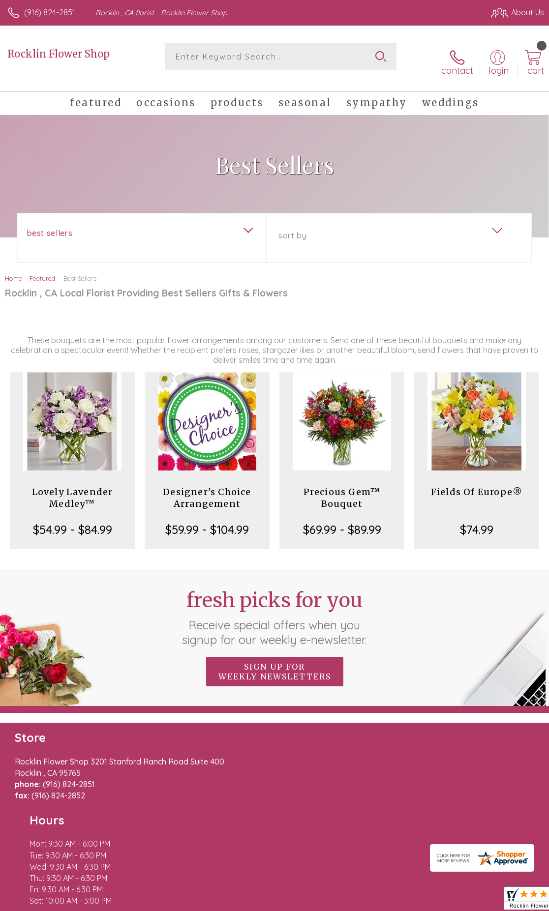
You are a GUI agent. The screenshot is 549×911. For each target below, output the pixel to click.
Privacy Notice (376, 901)
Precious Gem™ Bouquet (342, 488)
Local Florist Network (447, 901)
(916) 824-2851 (49, 12)
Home (13, 269)
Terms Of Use (319, 901)
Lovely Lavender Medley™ (72, 488)
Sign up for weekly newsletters (274, 662)
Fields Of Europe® (476, 483)
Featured (42, 269)
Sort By (292, 227)
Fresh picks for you (275, 608)
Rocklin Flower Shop (58, 54)
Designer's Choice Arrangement (207, 488)
